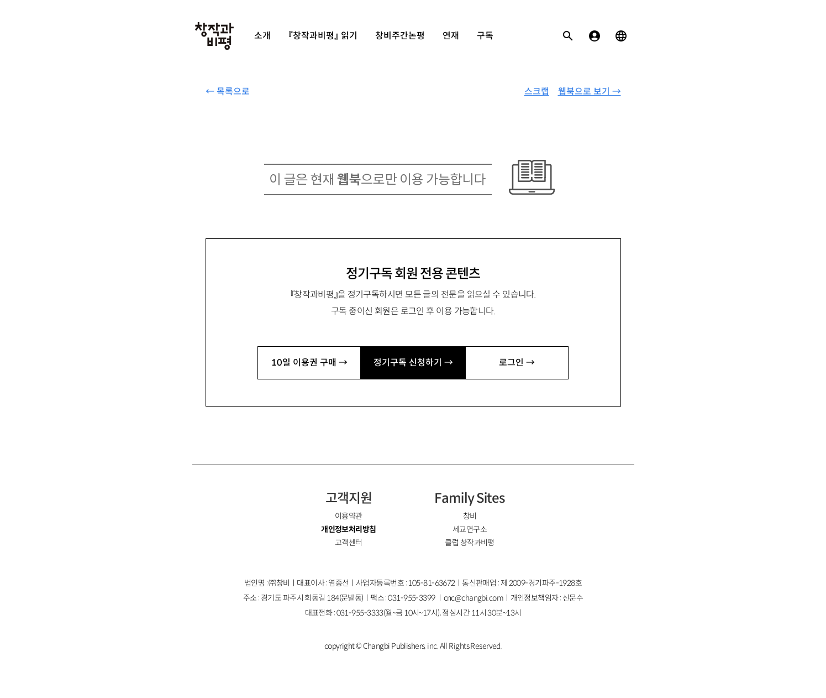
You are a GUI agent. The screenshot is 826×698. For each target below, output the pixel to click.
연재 (451, 35)
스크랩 (536, 91)
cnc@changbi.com (474, 598)
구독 (485, 35)
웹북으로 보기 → (589, 91)
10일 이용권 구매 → (309, 362)
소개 (262, 35)
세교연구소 (470, 529)
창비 (470, 516)
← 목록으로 (228, 91)
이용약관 (348, 516)
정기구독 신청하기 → (413, 362)
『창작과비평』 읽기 (322, 35)
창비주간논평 (400, 35)
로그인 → (517, 362)
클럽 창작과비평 (469, 543)
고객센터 (348, 543)
